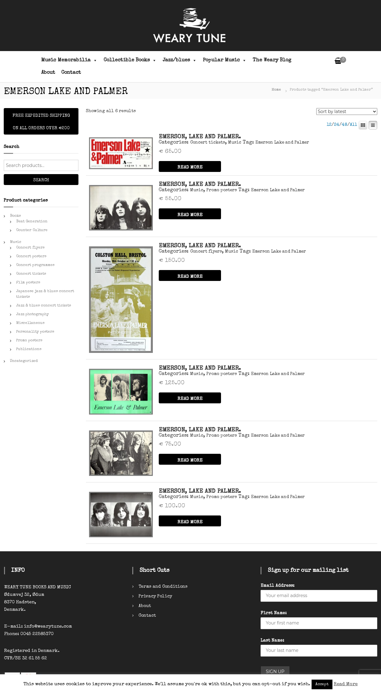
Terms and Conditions (163, 587)
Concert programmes (35, 265)
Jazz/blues (180, 60)
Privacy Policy (155, 596)
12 (329, 125)
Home (276, 90)
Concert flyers (206, 251)
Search (41, 180)
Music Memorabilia (69, 60)
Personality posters (35, 332)
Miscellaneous (30, 323)
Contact (71, 72)
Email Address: (277, 586)
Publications (28, 349)
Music (234, 142)
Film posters (28, 283)
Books (15, 216)
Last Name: (272, 640)
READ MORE (190, 167)
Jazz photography (32, 314)
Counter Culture (32, 230)
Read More (346, 684)
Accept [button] (322, 684)
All (353, 125)
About (48, 72)
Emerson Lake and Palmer (282, 142)
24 (336, 125)
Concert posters (31, 257)
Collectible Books (130, 60)
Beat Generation (32, 222)
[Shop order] (346, 111)
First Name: (274, 613)
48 (344, 125)
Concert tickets (207, 142)
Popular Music (225, 60)
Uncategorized (24, 361)
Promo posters (221, 190)
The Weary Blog (272, 60)
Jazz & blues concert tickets (43, 306)
